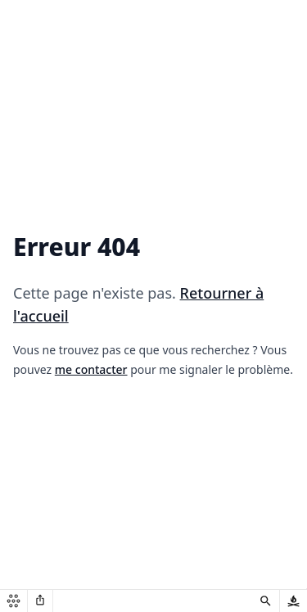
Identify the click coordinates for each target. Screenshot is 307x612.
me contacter (91, 369)
